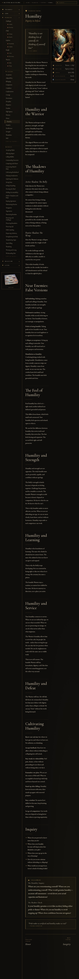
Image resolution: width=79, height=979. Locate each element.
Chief (7, 31)
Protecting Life (9, 226)
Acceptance (9, 75)
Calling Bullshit (10, 157)
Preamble (7, 9)
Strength (8, 131)
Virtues (43, 2)
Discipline (8, 101)
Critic (9, 53)
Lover (5, 265)
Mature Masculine (12, 2)
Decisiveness (9, 98)
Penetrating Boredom (11, 214)
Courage (8, 95)
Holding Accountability (12, 192)
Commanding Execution (12, 160)
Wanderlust (9, 135)
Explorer (8, 40)
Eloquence (8, 105)
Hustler (9, 37)
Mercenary (10, 56)
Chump (9, 34)
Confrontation (9, 91)
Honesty (8, 115)
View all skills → (12, 256)
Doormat (10, 27)
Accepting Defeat (10, 150)
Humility (9, 121)
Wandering (8, 246)
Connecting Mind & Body (11, 168)
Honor (7, 118)
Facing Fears (9, 182)
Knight (7, 50)
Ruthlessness (9, 128)
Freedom (8, 108)
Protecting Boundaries (11, 223)
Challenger (8, 21)
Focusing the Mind (10, 189)
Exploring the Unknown (12, 179)
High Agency (9, 111)
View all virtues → (12, 141)
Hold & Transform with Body (12, 197)
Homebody (10, 43)
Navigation (9, 208)
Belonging (8, 81)
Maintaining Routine (11, 204)
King (5, 13)
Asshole (9, 24)
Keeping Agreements (11, 201)
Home (28, 2)
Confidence (8, 88)
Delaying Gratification (12, 175)
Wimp (9, 66)
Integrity (8, 125)
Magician (7, 261)
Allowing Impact (10, 153)
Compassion (9, 85)
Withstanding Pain (11, 253)
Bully (9, 63)
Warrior (35, 2)
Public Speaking (10, 230)
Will (7, 138)
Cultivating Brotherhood (12, 172)
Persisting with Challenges (10, 219)
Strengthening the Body (12, 236)
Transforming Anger (11, 240)
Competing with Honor (12, 163)
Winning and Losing (11, 250)
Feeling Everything (10, 185)
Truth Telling (9, 243)
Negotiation (9, 211)
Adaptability (9, 78)
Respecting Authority (11, 233)
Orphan (10, 47)
